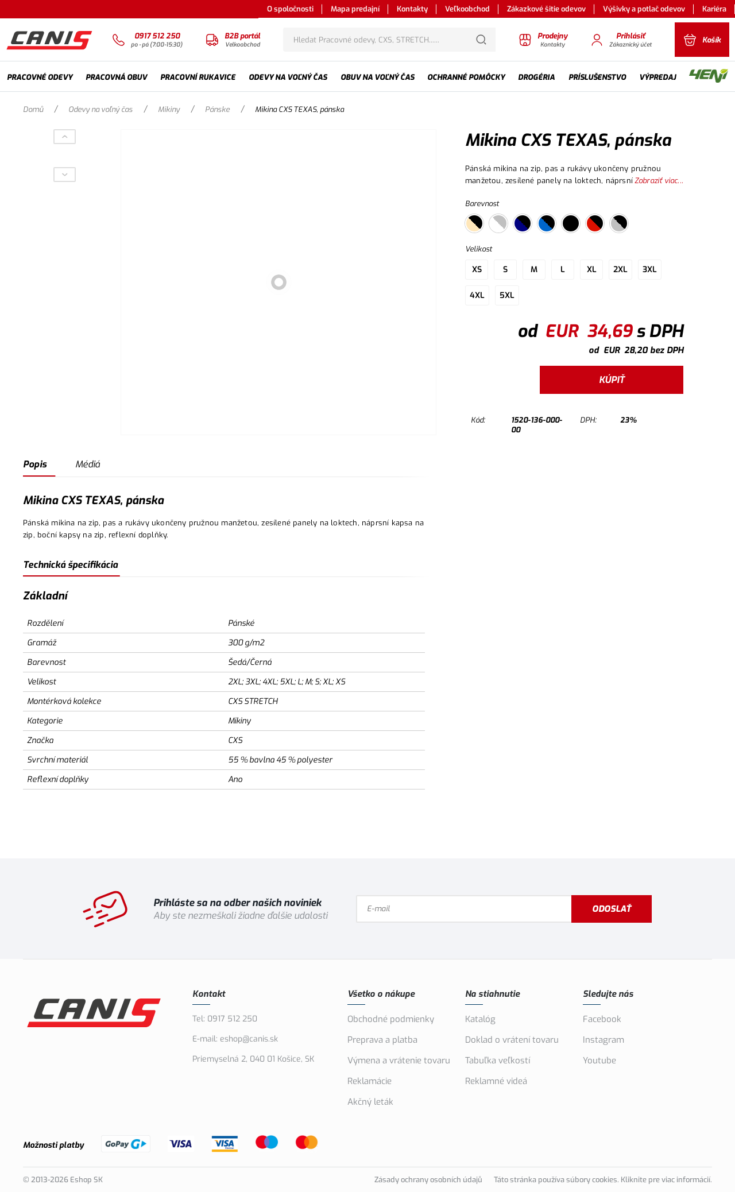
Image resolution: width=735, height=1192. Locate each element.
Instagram (603, 1040)
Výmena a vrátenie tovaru (398, 1060)
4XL (477, 295)
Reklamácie (369, 1081)
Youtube (599, 1060)
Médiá (87, 464)
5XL (507, 295)
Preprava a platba (382, 1040)
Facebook (602, 1019)
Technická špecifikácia (70, 565)
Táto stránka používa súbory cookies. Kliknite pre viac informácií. (603, 1180)
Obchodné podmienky (390, 1019)
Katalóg (480, 1019)
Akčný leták (370, 1102)
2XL (620, 269)
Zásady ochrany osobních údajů (428, 1180)
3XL (650, 269)
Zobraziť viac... (659, 180)
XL (592, 269)
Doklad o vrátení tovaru (512, 1040)
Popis (35, 464)
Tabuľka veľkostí (497, 1060)
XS (477, 269)
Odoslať (611, 909)
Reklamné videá (496, 1081)
